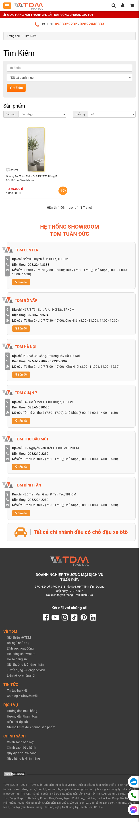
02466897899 (38, 365)
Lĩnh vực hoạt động (20, 652)
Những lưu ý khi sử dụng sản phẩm (31, 731)
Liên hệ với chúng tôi (21, 680)
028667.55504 (38, 318)
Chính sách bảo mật (21, 746)
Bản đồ (21, 285)
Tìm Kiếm (30, 36)
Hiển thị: (80, 114)
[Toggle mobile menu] (7, 5)
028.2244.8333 (38, 268)
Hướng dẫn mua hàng (22, 715)
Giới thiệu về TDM (19, 642)
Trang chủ (13, 36)
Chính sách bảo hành (21, 752)
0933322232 (66, 24)
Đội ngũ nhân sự (18, 647)
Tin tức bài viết (17, 695)
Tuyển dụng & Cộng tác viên (26, 674)
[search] (113, 6)
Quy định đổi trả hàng (22, 757)
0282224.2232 (38, 503)
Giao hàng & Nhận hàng (23, 763)
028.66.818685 (38, 411)
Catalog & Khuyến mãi (22, 700)
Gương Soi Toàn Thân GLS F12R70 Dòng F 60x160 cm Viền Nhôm (33, 180)
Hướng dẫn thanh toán (23, 720)
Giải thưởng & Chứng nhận (25, 669)
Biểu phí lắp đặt (17, 726)
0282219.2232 (38, 457)
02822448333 (92, 24)
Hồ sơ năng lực (17, 663)
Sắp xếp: (11, 114)
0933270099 (59, 365)
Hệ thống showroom (21, 658)
